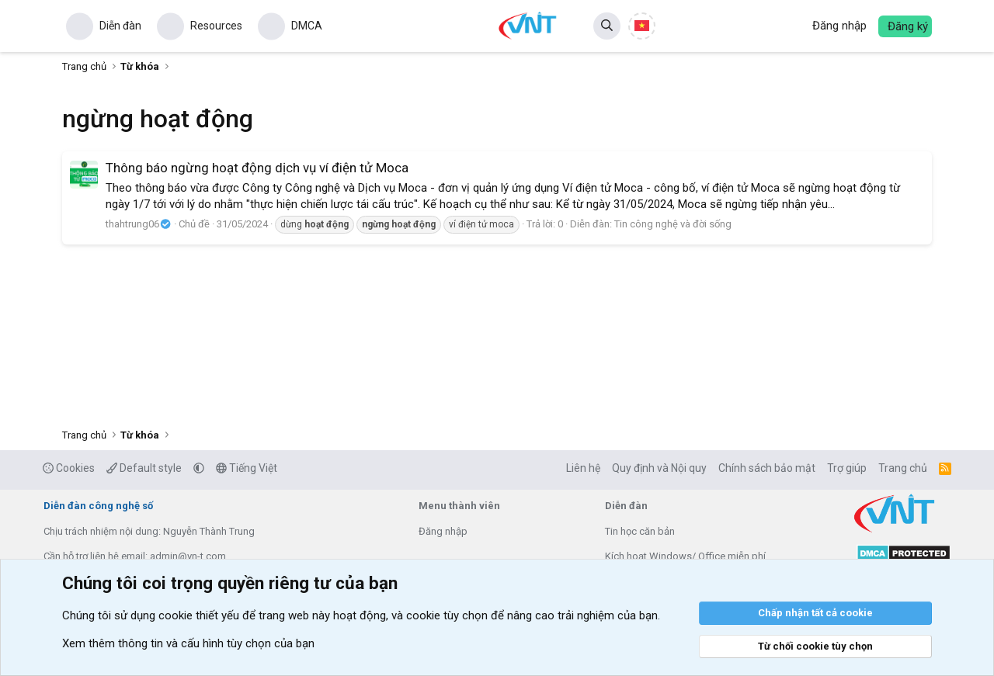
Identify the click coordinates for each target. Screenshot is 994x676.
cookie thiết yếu (198, 615)
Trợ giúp (847, 468)
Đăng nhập (443, 531)
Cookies (69, 468)
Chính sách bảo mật (766, 468)
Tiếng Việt (246, 468)
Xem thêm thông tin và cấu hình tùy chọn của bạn (188, 643)
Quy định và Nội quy (659, 468)
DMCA (306, 25)
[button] (198, 468)
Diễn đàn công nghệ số (98, 505)
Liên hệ (583, 468)
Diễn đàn (120, 25)
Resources (216, 25)
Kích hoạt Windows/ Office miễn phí (685, 556)
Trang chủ (902, 468)
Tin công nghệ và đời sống (673, 224)
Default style (144, 468)
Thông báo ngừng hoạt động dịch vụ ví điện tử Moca (257, 167)
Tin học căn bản (640, 531)
